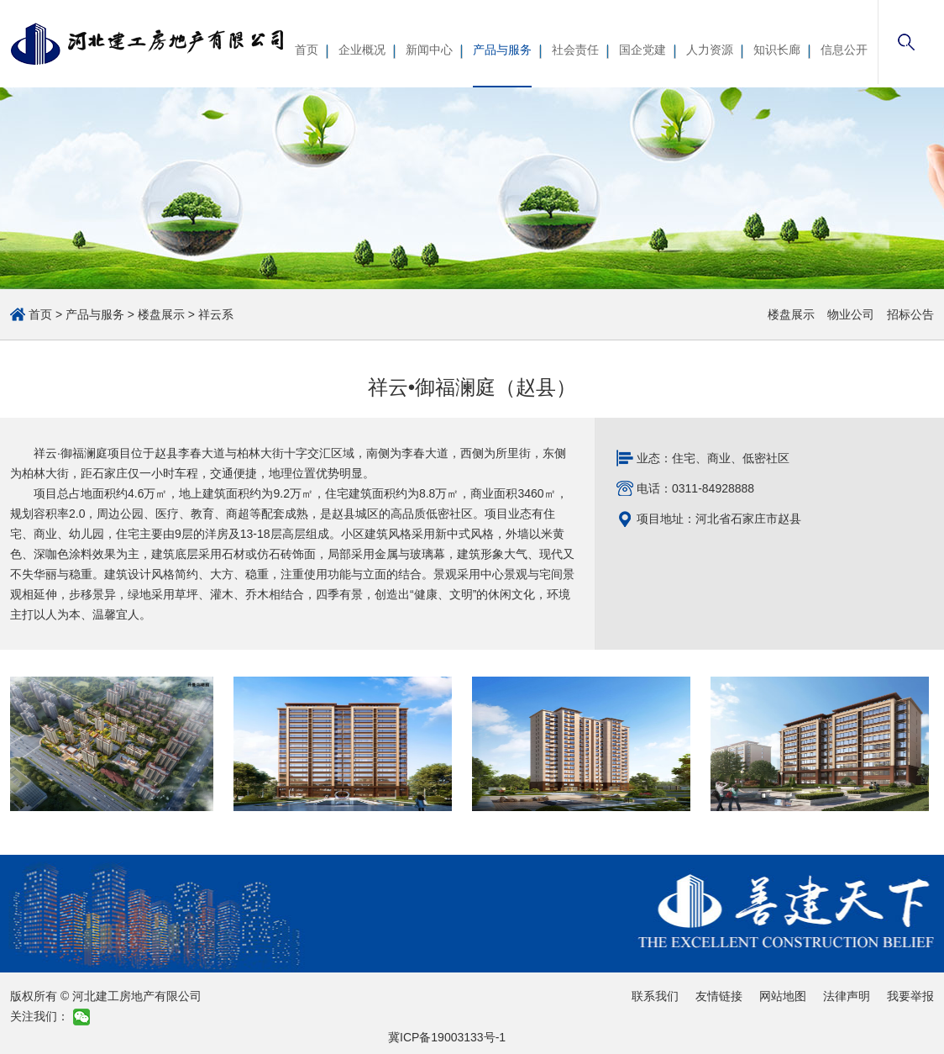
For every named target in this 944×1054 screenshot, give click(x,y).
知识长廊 (776, 49)
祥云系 (215, 314)
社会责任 (575, 49)
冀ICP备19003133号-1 (447, 1037)
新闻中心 (429, 49)
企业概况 (361, 49)
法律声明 (846, 996)
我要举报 (910, 996)
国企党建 (642, 49)
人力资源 (709, 49)
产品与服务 (502, 49)
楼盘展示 (161, 314)
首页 (306, 49)
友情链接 (718, 996)
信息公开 (844, 49)
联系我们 (655, 996)
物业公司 (850, 314)
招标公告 (910, 314)
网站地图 (782, 996)
